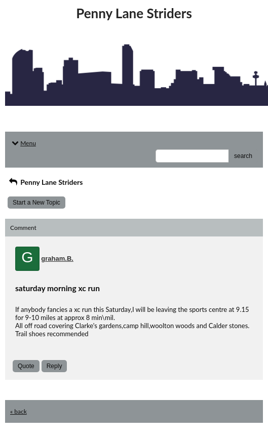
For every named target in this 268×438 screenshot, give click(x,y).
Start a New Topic (36, 202)
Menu (23, 143)
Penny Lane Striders (45, 182)
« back (18, 411)
